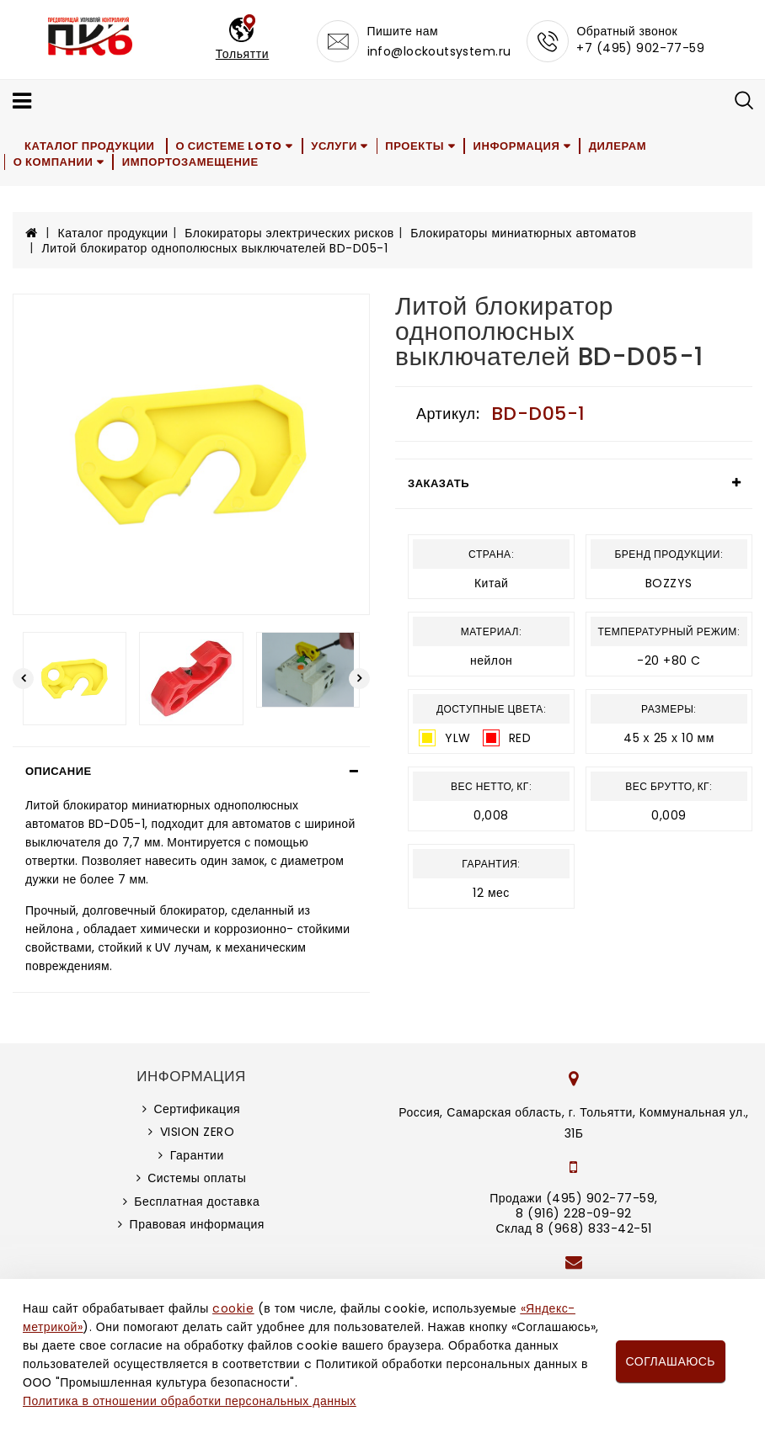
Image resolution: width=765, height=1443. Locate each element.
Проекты (419, 146)
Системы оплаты (196, 1178)
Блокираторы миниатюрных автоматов (523, 233)
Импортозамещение (192, 162)
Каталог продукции (90, 146)
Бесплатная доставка (196, 1201)
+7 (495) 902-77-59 (640, 48)
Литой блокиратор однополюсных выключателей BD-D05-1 (215, 248)
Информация (522, 146)
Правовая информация (197, 1224)
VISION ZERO (197, 1131)
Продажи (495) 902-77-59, (573, 1198)
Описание (58, 771)
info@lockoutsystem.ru (439, 51)
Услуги (336, 146)
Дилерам (623, 146)
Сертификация (196, 1109)
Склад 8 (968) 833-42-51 (573, 1228)
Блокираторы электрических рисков (289, 233)
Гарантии (197, 1155)
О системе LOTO (230, 146)
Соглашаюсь (670, 1361)
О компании (54, 162)
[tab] (191, 771)
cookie (233, 1308)
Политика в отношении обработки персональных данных (189, 1401)
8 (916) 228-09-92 (574, 1213)
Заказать (438, 483)
